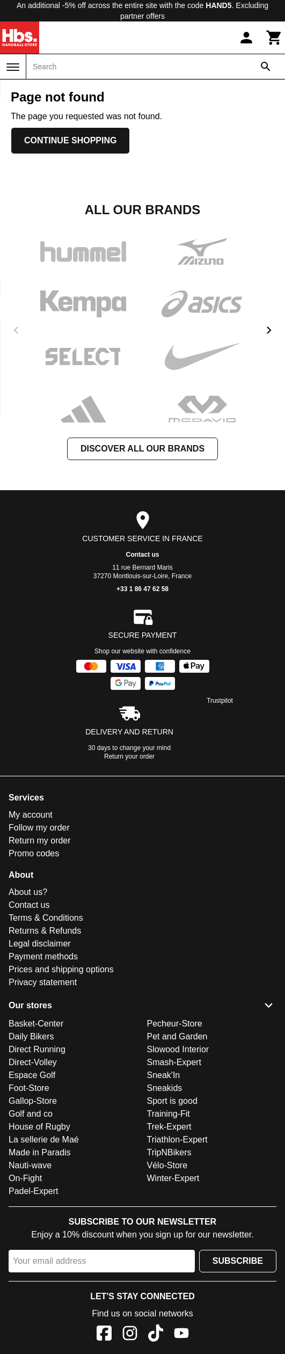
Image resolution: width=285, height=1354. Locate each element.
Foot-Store (29, 1088)
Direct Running (37, 1049)
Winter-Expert (173, 1178)
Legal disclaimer (40, 943)
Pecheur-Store (174, 1023)
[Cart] (274, 37)
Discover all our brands (142, 448)
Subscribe (238, 1260)
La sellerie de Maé (44, 1139)
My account (31, 814)
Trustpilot (220, 700)
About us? (28, 892)
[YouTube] (181, 1334)
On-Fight (25, 1178)
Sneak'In (163, 1075)
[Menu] (13, 67)
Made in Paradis (40, 1152)
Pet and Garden (177, 1036)
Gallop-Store (33, 1100)
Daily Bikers (31, 1036)
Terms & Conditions (46, 917)
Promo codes (34, 853)
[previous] (16, 330)
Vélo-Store (167, 1165)
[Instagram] (129, 1334)
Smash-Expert (174, 1062)
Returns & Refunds (45, 930)
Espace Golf (32, 1075)
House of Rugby (39, 1126)
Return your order (129, 756)
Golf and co (31, 1113)
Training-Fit (168, 1113)
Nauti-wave (30, 1165)
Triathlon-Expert (177, 1139)
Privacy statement (43, 982)
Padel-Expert (34, 1191)
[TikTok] (155, 1334)
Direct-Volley (33, 1062)
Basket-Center (36, 1023)
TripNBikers (169, 1152)
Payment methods (43, 956)
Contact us (142, 554)
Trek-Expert (169, 1126)
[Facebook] (104, 1334)
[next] (268, 330)
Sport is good (172, 1100)
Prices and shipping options (61, 969)
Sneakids (164, 1088)
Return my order (40, 840)
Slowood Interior (178, 1049)
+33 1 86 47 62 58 (142, 589)
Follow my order (39, 827)
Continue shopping (70, 140)
